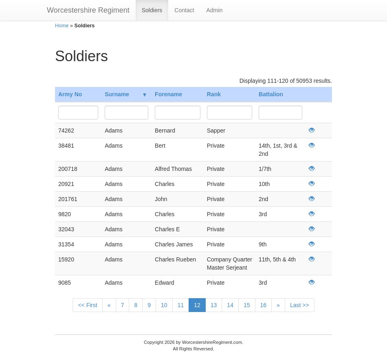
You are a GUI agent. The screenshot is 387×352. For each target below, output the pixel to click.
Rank (214, 94)
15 (247, 305)
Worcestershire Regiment (88, 10)
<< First (87, 305)
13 (214, 305)
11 (181, 305)
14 (230, 305)
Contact (184, 10)
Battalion (271, 94)
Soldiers (152, 10)
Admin (215, 10)
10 (164, 305)
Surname (125, 94)
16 (263, 305)
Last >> (299, 305)
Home (62, 26)
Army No (70, 94)
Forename (168, 94)
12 (197, 305)
